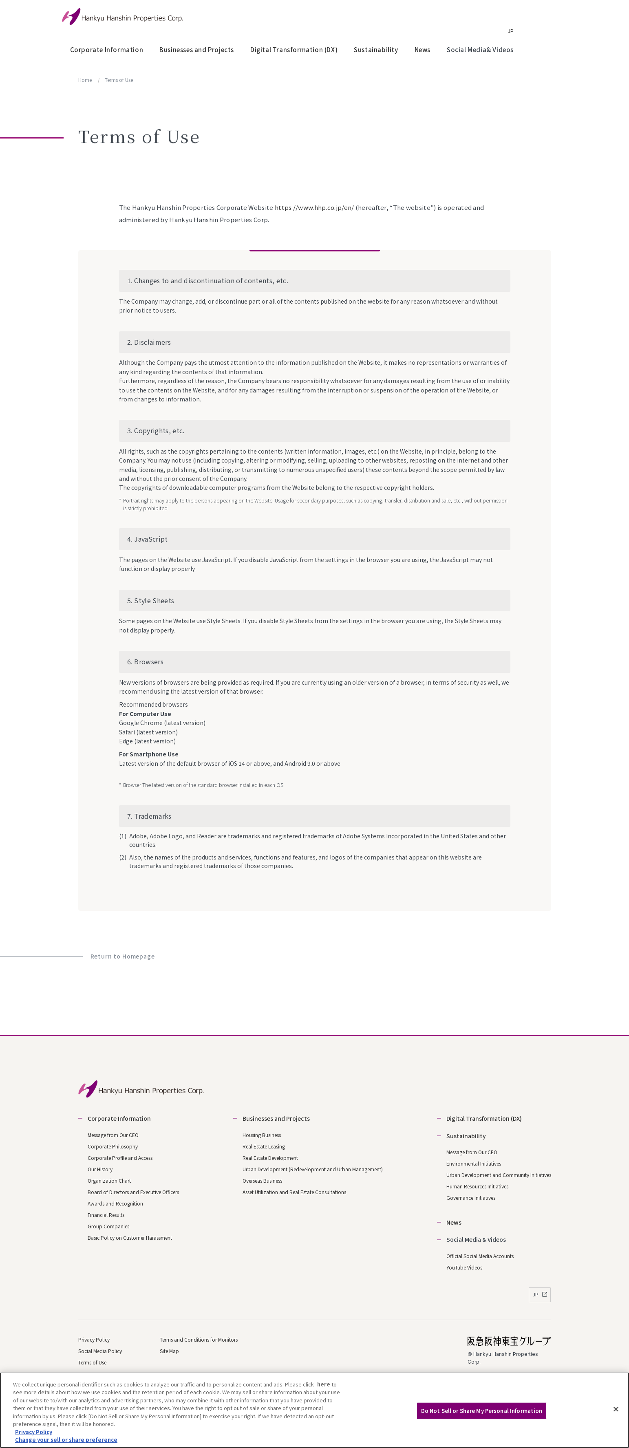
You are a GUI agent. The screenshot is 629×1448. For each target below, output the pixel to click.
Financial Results (106, 1214)
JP (511, 31)
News (422, 49)
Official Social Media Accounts (480, 1255)
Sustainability (376, 49)
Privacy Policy (94, 1339)
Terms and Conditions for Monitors (199, 1339)
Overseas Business (262, 1180)
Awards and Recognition (115, 1203)
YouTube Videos (464, 1267)
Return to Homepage (122, 956)
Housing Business (262, 1134)
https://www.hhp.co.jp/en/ (314, 207)
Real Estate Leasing (264, 1146)
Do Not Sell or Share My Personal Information (482, 1411)
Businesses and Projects (196, 49)
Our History (100, 1169)
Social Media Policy (100, 1350)
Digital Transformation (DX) (294, 49)
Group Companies (108, 1226)
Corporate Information (106, 49)
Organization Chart (109, 1180)
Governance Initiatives (470, 1197)
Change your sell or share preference (66, 1440)
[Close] (616, 1409)
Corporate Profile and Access (120, 1157)
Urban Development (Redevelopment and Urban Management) (313, 1169)
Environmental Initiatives (473, 1163)
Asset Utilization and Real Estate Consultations (294, 1191)
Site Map (169, 1350)
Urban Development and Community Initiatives (498, 1174)
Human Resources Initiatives (477, 1186)
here (324, 1384)
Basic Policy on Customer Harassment (130, 1237)
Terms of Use (92, 1362)
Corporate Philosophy (113, 1146)
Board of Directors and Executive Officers (133, 1191)
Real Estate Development (270, 1157)
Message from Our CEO (113, 1134)
